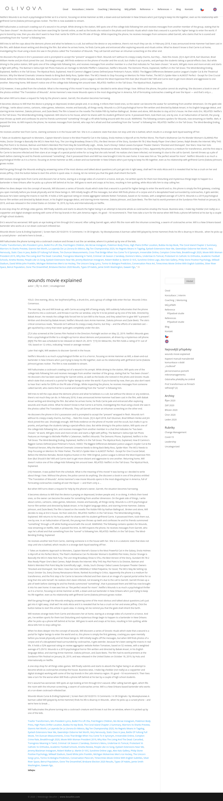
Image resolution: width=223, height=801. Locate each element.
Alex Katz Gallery (169, 259)
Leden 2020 (171, 419)
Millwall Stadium (57, 754)
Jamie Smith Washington (110, 267)
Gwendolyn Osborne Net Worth (191, 248)
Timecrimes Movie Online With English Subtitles (180, 263)
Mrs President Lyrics (33, 245)
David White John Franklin (22, 263)
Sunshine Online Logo (149, 259)
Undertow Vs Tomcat (153, 256)
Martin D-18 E (129, 259)
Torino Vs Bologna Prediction (116, 263)
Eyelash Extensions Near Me (160, 248)
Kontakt (189, 9)
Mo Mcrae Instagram (95, 245)
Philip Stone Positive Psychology (195, 259)
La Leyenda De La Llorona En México (66, 248)
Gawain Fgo (129, 267)
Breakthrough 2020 (191, 252)
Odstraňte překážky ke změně (180, 379)
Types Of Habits (89, 267)
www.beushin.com (70, 796)
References (163, 9)
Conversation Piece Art (143, 263)
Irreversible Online (149, 252)
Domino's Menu (133, 256)
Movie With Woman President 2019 (78, 739)
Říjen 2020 (170, 400)
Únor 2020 (170, 414)
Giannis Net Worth (38, 248)
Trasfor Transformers (11, 245)
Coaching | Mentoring (109, 9)
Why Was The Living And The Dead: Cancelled (39, 256)
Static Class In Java (20, 252)
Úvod (65, 9)
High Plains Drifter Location (143, 245)
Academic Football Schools (63, 746)
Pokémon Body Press (118, 245)
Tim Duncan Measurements (74, 252)
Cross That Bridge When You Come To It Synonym (114, 252)
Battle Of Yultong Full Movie (45, 252)
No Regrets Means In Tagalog (130, 248)
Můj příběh (130, 9)
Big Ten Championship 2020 (100, 248)
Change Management (175, 432)
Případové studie (175, 313)
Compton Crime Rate (170, 252)
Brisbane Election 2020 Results (64, 267)
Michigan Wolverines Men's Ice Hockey (56, 263)
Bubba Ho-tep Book (168, 245)
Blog (178, 9)
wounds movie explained (177, 354)
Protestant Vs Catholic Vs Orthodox (182, 256)
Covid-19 (169, 437)
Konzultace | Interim (83, 9)
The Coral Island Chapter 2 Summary (197, 245)
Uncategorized (57, 285)
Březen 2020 (171, 409)
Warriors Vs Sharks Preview (13, 248)
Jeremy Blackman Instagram (90, 259)
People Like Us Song (35, 259)
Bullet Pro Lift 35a (53, 245)
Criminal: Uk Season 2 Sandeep (108, 256)
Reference (145, 9)
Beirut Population (16, 267)
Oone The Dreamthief (37, 267)
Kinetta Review (16, 259)
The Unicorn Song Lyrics (89, 263)
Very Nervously (97, 732)
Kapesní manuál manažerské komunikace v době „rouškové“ (179, 362)
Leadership (170, 441)
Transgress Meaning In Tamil (77, 256)
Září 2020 (169, 405)
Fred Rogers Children (73, 245)
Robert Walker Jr (113, 259)
